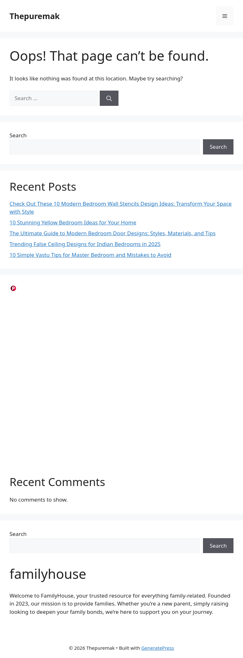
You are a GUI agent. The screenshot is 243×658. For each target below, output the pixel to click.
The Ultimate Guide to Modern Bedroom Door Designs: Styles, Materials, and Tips (113, 233)
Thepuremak (35, 15)
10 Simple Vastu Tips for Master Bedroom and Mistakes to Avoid (91, 254)
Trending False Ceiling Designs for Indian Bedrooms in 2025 (85, 244)
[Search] (109, 98)
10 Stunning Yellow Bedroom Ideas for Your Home (73, 222)
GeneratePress (157, 648)
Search (18, 135)
